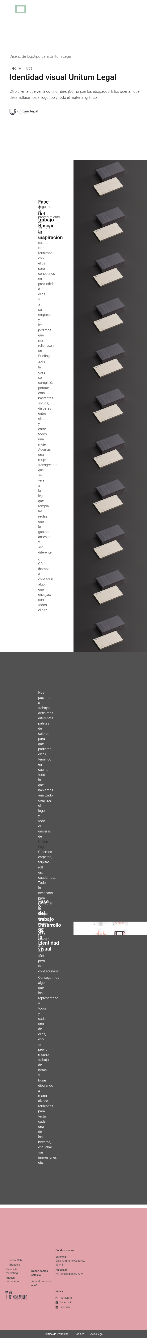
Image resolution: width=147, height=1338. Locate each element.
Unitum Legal (43, 844)
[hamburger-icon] (20, 9)
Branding (14, 1265)
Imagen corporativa (12, 1280)
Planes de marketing (12, 1271)
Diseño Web (15, 1260)
